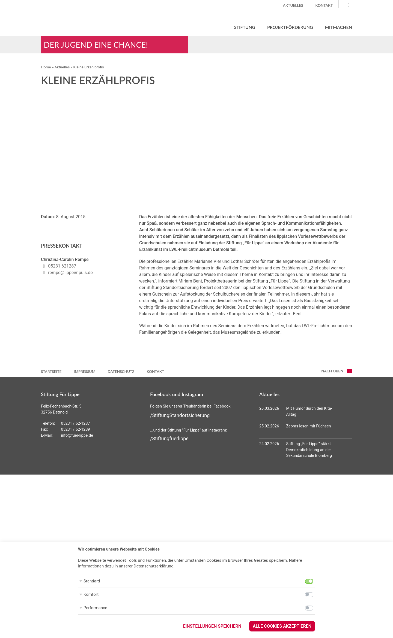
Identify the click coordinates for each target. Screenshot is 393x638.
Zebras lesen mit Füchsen (308, 426)
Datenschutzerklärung (154, 566)
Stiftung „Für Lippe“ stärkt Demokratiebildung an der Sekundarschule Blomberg (309, 450)
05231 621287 (62, 266)
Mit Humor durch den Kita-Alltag (309, 411)
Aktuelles (293, 5)
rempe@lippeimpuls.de (70, 272)
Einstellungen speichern (212, 626)
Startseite (51, 371)
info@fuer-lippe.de (77, 435)
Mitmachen (338, 27)
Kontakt (324, 5)
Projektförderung (290, 27)
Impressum (84, 371)
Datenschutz (121, 371)
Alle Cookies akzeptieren (282, 626)
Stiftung (244, 27)
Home (46, 67)
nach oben (336, 371)
